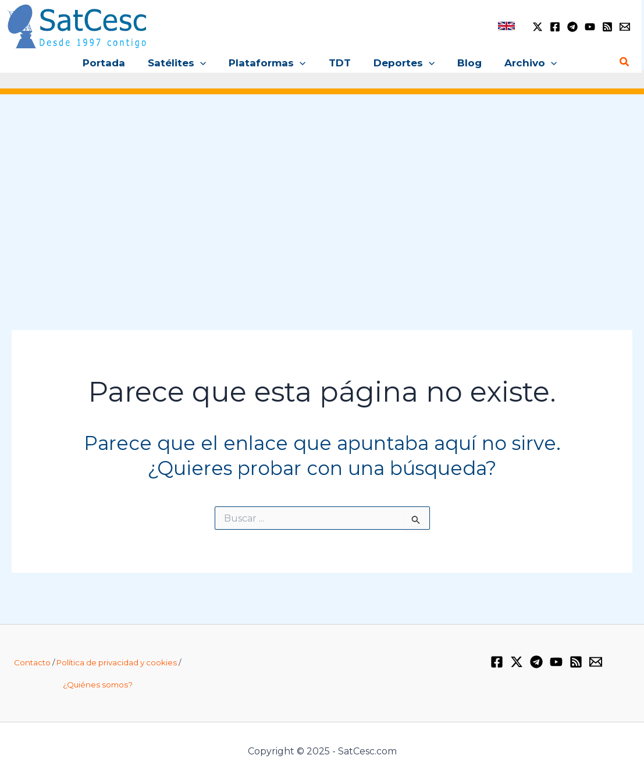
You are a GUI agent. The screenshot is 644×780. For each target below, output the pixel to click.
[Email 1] (625, 27)
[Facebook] (555, 27)
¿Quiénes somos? (98, 684)
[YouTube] (590, 27)
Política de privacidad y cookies (116, 662)
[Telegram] (572, 27)
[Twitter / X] (537, 27)
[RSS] (607, 27)
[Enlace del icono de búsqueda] (625, 62)
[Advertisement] (322, 197)
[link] (506, 25)
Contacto (32, 662)
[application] (206, 63)
